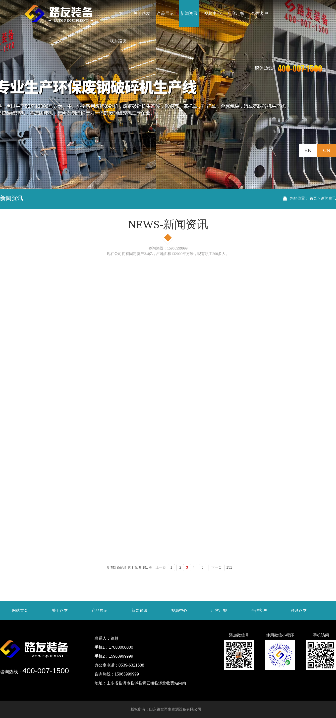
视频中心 (179, 610)
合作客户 (259, 610)
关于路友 (60, 610)
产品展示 (100, 610)
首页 (313, 198)
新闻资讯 (328, 198)
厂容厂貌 (219, 610)
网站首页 (20, 610)
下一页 (216, 567)
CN (326, 150)
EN (308, 150)
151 (229, 567)
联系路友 (299, 610)
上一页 (161, 567)
